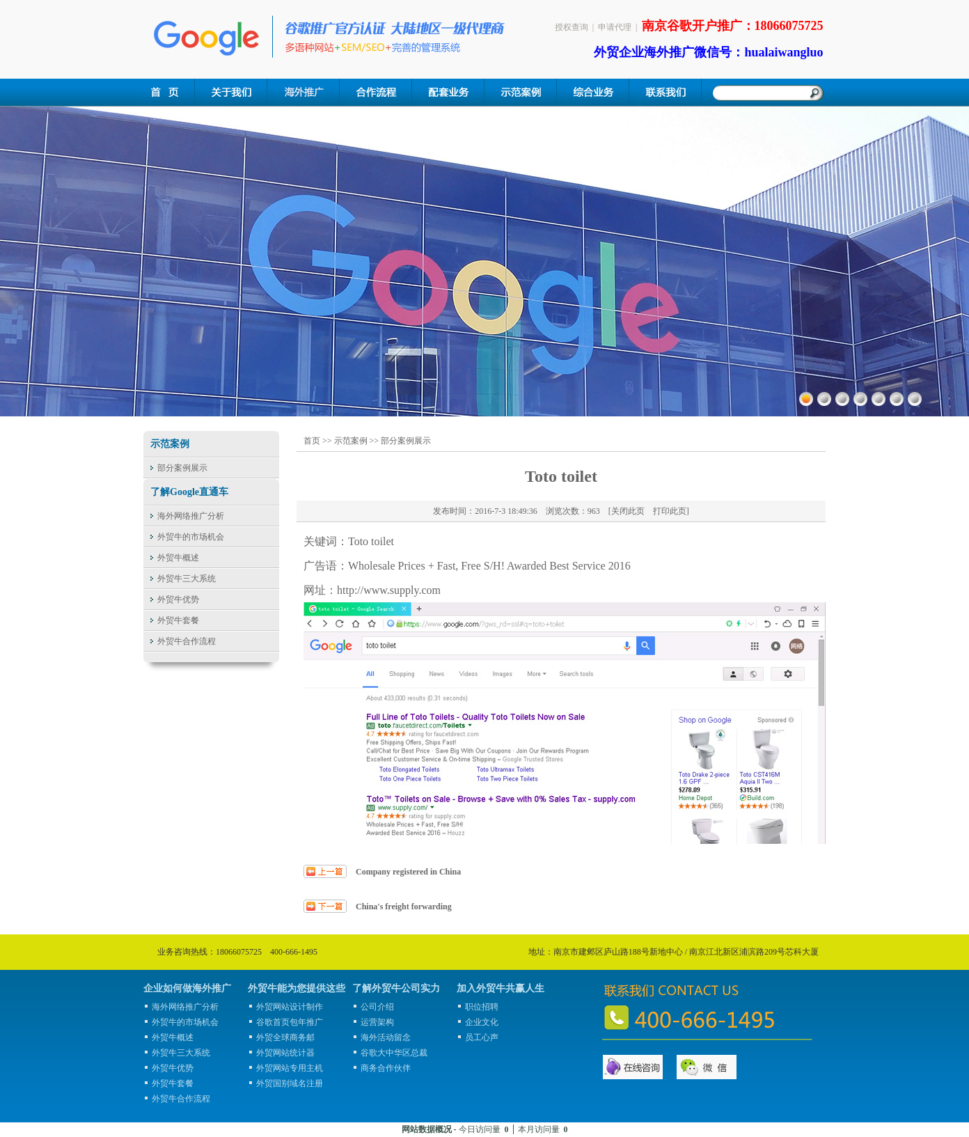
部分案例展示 (182, 468)
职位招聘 (481, 1007)
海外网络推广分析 (190, 516)
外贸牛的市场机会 (190, 537)
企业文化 (481, 1022)
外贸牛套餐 (178, 620)
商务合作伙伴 (386, 1068)
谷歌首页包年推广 (289, 1022)
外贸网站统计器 (285, 1053)
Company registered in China (408, 872)
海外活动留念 (386, 1037)
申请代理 (614, 27)
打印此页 (669, 511)
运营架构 (377, 1022)
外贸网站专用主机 (289, 1068)
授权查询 (571, 27)
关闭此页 (628, 511)
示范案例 (351, 441)
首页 (312, 441)
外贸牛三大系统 (186, 578)
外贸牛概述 (178, 558)
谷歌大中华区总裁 (394, 1053)
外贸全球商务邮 (285, 1037)
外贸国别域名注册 (289, 1083)
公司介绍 (377, 1007)
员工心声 (481, 1037)
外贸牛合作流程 (186, 641)
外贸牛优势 (178, 599)
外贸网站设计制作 (289, 1007)
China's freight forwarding (404, 906)
